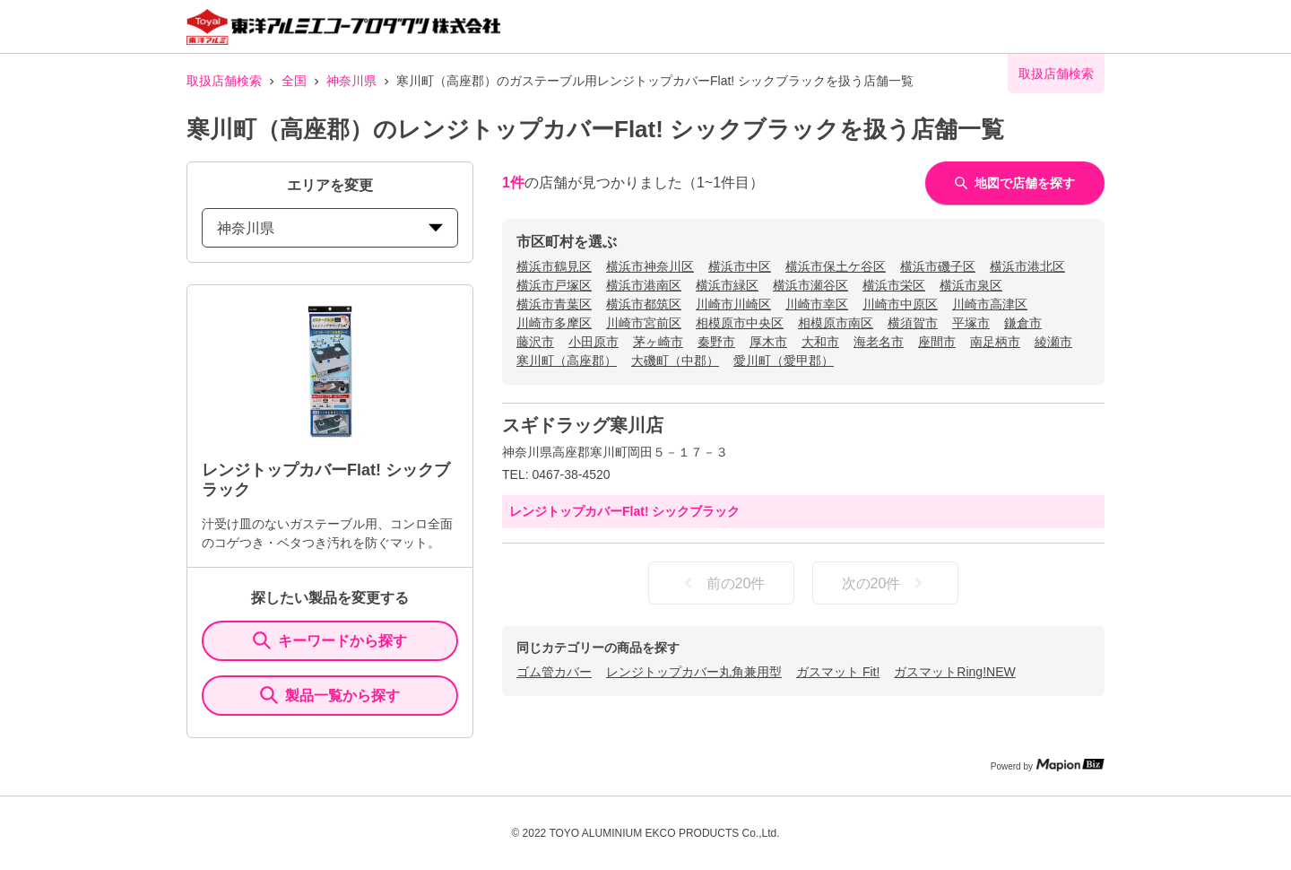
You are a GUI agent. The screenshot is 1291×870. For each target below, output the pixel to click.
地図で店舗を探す (1015, 183)
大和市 (820, 342)
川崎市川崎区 (733, 304)
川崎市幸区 (816, 304)
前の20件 (722, 583)
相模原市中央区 (740, 323)
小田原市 (593, 342)
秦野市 (716, 342)
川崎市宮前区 (643, 323)
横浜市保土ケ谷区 (835, 266)
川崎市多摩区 (554, 323)
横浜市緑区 (727, 285)
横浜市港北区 (1027, 266)
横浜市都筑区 (643, 304)
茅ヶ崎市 (658, 342)
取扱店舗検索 (224, 81)
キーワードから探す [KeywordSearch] (330, 640)
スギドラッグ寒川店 (582, 425)
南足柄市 (995, 342)
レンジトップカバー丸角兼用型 (694, 672)
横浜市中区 (739, 266)
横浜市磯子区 (937, 266)
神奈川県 (351, 81)
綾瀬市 (1053, 342)
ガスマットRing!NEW (954, 672)
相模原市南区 (835, 323)
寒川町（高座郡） (566, 360)
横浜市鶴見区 (554, 266)
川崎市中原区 (900, 304)
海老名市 (878, 342)
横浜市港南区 (643, 285)
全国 (294, 81)
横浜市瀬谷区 (810, 285)
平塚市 (971, 323)
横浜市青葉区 (554, 304)
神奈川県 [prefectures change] (330, 228)
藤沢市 (535, 342)
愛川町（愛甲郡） (783, 360)
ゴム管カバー (554, 672)
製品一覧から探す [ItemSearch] (330, 695)
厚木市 (768, 342)
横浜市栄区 (893, 285)
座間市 (937, 342)
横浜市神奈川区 (650, 266)
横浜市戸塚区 (554, 285)
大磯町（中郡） (675, 360)
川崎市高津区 (989, 304)
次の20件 (886, 583)
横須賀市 (913, 323)
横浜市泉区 (971, 285)
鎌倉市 (1023, 323)
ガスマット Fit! (837, 672)
